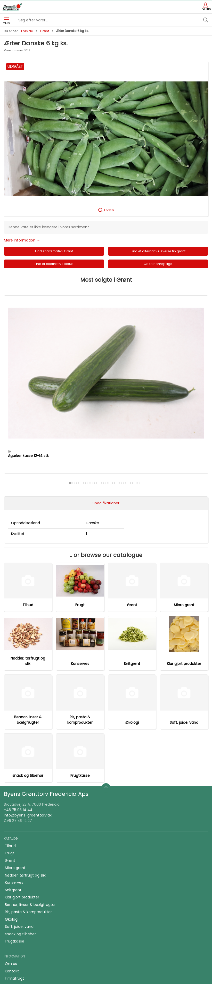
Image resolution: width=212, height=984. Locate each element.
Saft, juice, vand (184, 624)
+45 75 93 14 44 (18, 712)
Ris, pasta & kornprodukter (80, 622)
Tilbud (27, 507)
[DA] (12, 7)
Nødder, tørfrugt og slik (28, 563)
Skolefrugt (14, 888)
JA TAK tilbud (16, 895)
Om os (11, 866)
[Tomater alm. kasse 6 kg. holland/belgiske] (105, 320)
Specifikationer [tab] (106, 405)
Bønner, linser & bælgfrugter (28, 622)
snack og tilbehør (27, 677)
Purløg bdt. (156, 351)
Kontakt (12, 873)
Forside (27, 31)
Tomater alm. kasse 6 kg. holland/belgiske (100, 354)
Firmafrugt (14, 880)
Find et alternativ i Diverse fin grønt (158, 251)
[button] (106, 139)
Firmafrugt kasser (20, 910)
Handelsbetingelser (22, 902)
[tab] (93, 378)
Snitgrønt (132, 566)
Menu (6, 20)
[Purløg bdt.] (175, 320)
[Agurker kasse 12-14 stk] (36, 320)
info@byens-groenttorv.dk (28, 717)
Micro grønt (184, 507)
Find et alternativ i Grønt (54, 251)
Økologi (132, 624)
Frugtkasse (80, 677)
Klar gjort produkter (184, 566)
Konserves (80, 566)
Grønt (44, 31)
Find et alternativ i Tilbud (54, 264)
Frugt (80, 507)
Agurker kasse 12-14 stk (28, 351)
